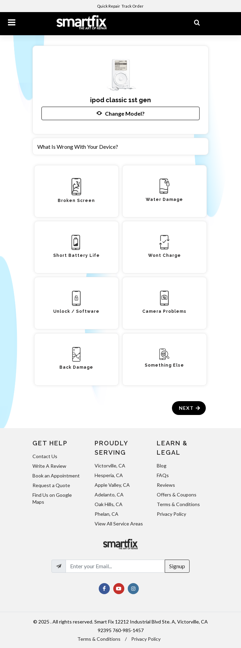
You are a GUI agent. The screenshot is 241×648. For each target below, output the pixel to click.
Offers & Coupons (176, 494)
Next (190, 408)
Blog (161, 465)
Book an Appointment (56, 475)
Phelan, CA (106, 514)
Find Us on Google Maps (52, 498)
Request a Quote (51, 485)
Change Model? (120, 113)
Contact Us (44, 456)
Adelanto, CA (109, 494)
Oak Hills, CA (109, 504)
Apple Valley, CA (112, 485)
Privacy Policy (171, 514)
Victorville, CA (110, 465)
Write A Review (49, 466)
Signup (177, 566)
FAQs (163, 475)
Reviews (166, 485)
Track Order (133, 6)
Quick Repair (108, 6)
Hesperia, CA (109, 475)
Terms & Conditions (178, 504)
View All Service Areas (119, 523)
